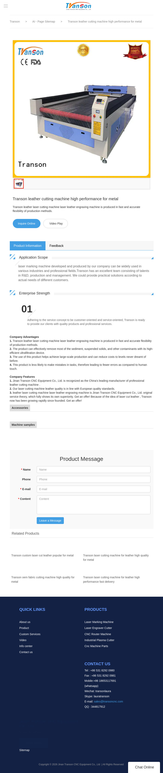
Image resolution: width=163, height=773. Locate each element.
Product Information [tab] (28, 245)
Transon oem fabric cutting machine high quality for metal (43, 581)
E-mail (25, 489)
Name (26, 469)
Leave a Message (50, 520)
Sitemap (24, 750)
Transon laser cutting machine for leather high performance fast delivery (111, 581)
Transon (15, 21)
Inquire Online (26, 223)
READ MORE (33, 742)
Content (24, 498)
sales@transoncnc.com (108, 701)
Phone (26, 479)
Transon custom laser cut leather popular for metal (42, 557)
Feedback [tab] (56, 245)
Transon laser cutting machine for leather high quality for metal (116, 559)
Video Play (56, 223)
